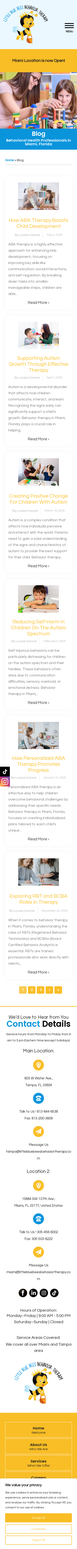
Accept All (38, 1517)
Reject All (38, 1540)
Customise (38, 1529)
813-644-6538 (47, 1111)
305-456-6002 (47, 1232)
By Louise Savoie (27, 235)
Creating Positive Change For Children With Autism (38, 499)
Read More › (38, 303)
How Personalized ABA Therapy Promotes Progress (38, 764)
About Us (38, 1446)
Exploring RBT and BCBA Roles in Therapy (39, 899)
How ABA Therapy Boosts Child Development (38, 223)
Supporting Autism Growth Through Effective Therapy (38, 364)
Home (9, 160)
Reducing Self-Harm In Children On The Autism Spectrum (38, 627)
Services (38, 1463)
